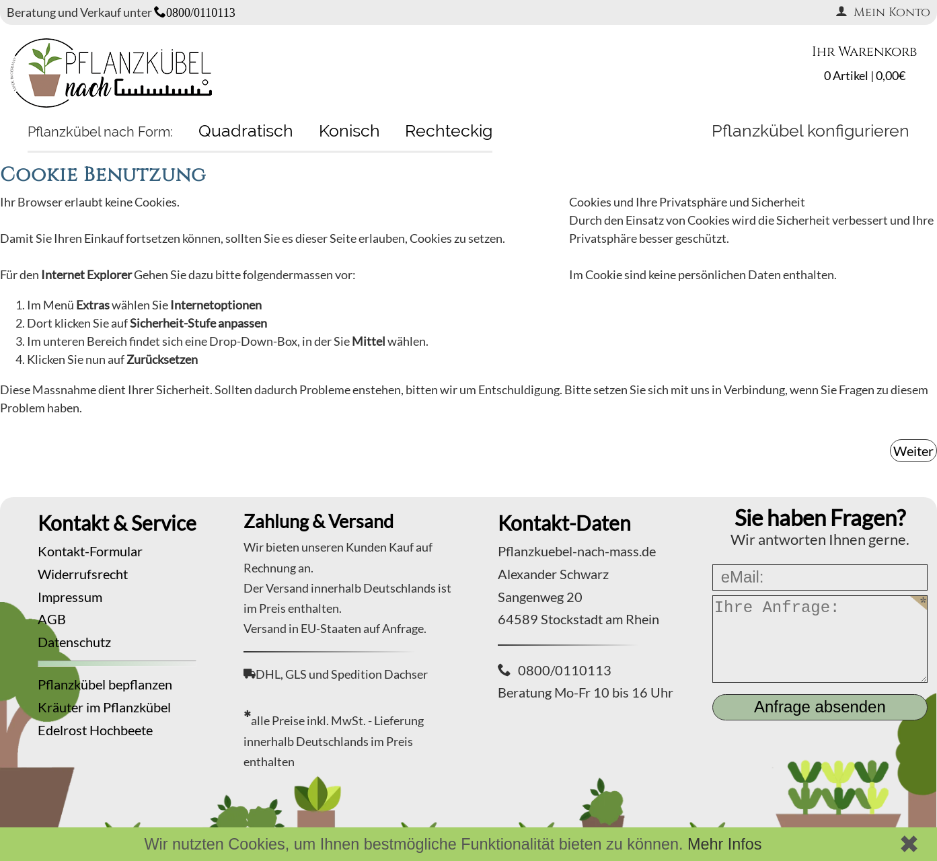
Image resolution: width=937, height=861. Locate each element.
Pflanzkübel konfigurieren (810, 130)
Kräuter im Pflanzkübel (104, 707)
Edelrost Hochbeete (95, 730)
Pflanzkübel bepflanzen (105, 684)
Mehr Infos (724, 844)
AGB (52, 619)
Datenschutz (74, 642)
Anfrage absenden (820, 707)
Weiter (913, 451)
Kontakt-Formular (90, 551)
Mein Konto (882, 12)
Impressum (70, 597)
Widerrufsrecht (83, 574)
